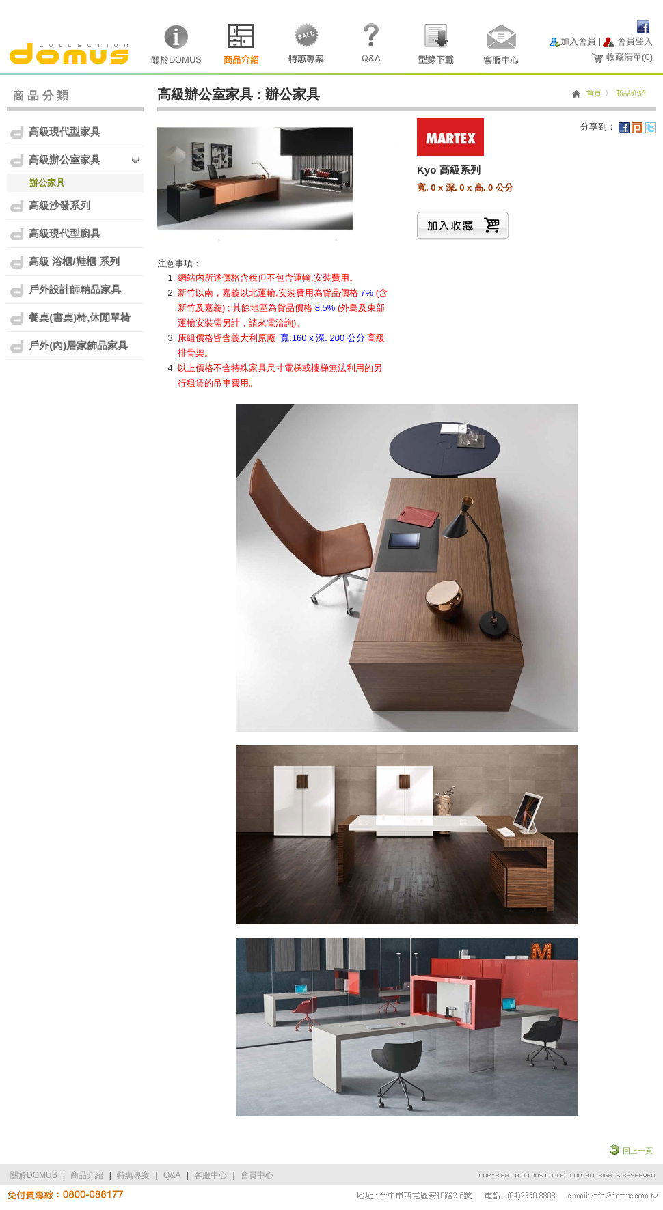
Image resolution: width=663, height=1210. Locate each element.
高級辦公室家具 (54, 160)
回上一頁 (638, 1150)
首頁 (593, 93)
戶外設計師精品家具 (65, 290)
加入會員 (578, 41)
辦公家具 (47, 183)
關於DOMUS (33, 1175)
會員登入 (635, 41)
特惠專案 (133, 1175)
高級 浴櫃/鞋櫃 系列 (64, 262)
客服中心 (210, 1175)
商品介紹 (631, 93)
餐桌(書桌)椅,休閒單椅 (70, 318)
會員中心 (257, 1175)
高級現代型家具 (54, 132)
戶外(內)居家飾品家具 (68, 346)
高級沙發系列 (49, 206)
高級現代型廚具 (54, 234)
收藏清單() (629, 57)
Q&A (171, 1175)
